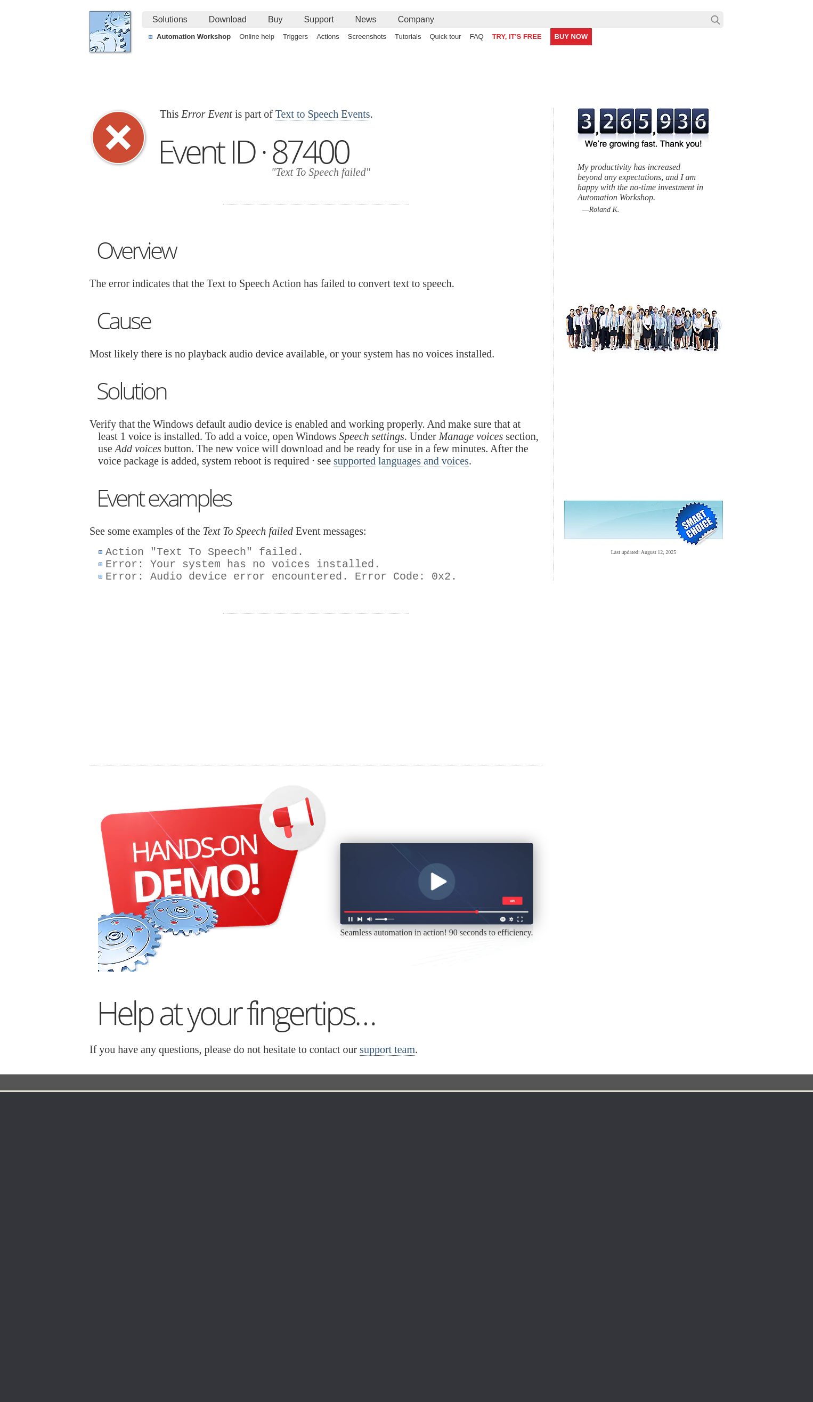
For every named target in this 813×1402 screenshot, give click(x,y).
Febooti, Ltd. (110, 32)
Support (319, 19)
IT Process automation (137, 1317)
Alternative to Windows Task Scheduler (164, 1292)
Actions (327, 36)
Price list (504, 1172)
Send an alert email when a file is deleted (364, 1329)
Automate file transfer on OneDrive (631, 1292)
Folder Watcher (417, 1133)
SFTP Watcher (416, 1159)
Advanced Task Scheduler (617, 1304)
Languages (118, 1133)
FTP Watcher (413, 1146)
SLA (608, 1159)
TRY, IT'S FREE (517, 36)
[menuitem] (170, 19)
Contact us (619, 1120)
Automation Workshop (194, 36)
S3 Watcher (411, 1184)
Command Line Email (220, 1146)
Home (110, 1105)
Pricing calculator (518, 1146)
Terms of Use (121, 1120)
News (366, 19)
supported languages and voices (401, 461)
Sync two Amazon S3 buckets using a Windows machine (389, 1304)
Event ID (320, 1083)
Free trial (199, 1120)
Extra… (404, 1248)
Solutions (170, 19)
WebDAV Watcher (421, 1172)
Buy (275, 19)
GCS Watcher (414, 1197)
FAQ (477, 36)
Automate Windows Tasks (142, 1304)
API (303, 1184)
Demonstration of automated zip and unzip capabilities (385, 1317)
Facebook (334, 1364)
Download (228, 19)
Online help (256, 36)
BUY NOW (571, 36)
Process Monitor (418, 1236)
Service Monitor (417, 1223)
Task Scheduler (417, 1120)
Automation (320, 1105)
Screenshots (367, 36)
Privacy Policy (624, 1146)
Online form (620, 1133)
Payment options (517, 1159)
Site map (114, 1146)
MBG (498, 1184)
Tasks (306, 1172)
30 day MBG (486, 751)
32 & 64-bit (203, 1172)
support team (387, 1049)
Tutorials (408, 36)
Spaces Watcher (419, 1210)
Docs (284, 1083)
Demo (306, 1223)
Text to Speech (372, 1083)
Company (416, 19)
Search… (715, 19)
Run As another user (608, 1317)
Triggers (295, 36)
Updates (199, 1159)
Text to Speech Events (322, 114)
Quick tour (445, 36)
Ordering (507, 1105)
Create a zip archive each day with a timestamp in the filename (399, 1292)
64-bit (194, 1184)
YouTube (298, 1364)
